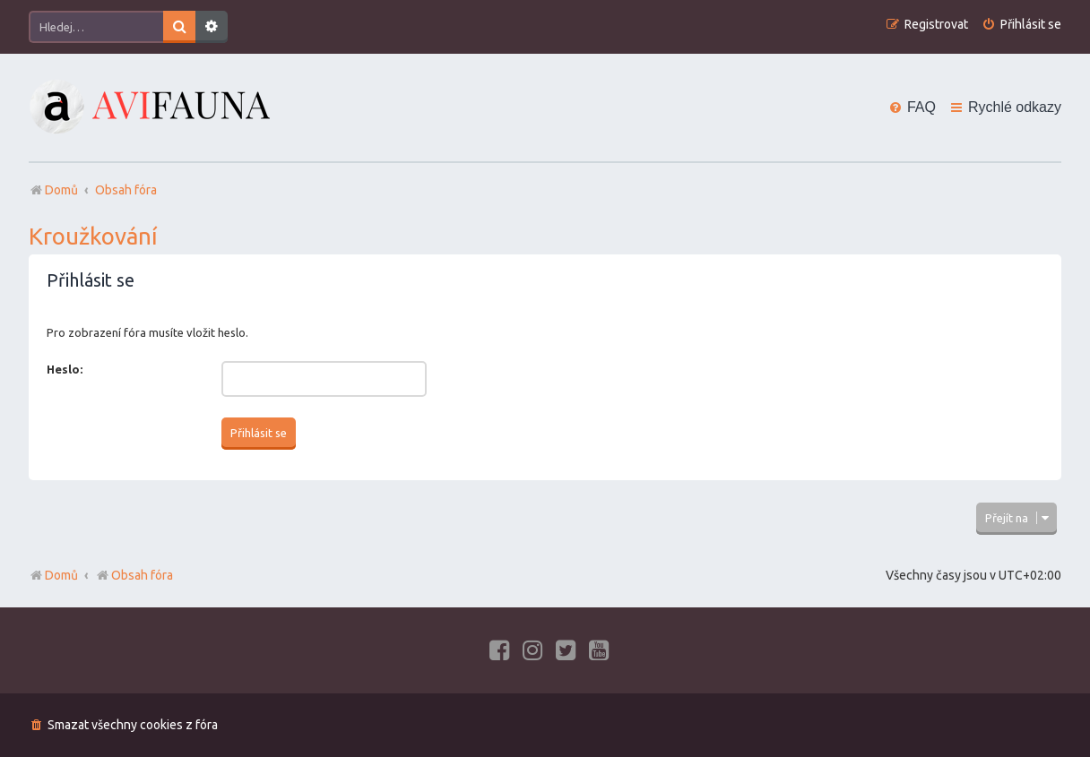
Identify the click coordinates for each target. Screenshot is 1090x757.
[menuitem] (1021, 25)
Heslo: (64, 369)
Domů (61, 575)
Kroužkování (93, 236)
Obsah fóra (134, 575)
